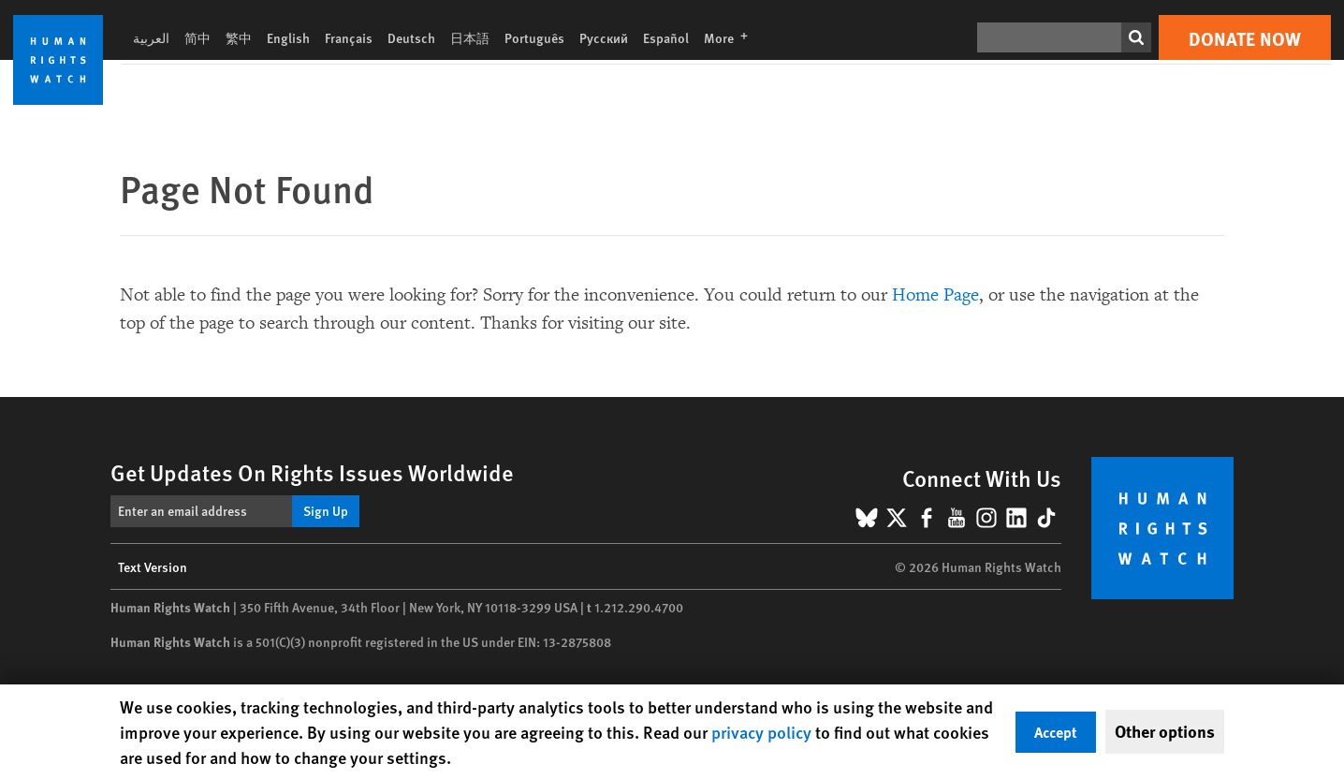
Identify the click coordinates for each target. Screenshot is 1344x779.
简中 (197, 37)
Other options (1165, 731)
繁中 (239, 37)
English (288, 37)
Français (349, 37)
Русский (603, 37)
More (731, 37)
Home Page (935, 295)
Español (666, 37)
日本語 (469, 37)
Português (534, 37)
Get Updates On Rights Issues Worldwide (312, 472)
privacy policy (761, 731)
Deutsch (411, 37)
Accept (1055, 731)
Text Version (152, 566)
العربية (151, 37)
